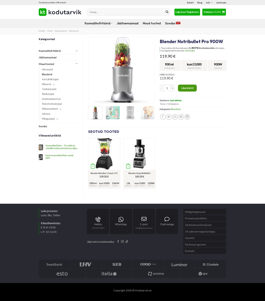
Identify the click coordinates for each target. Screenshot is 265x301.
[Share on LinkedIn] (187, 117)
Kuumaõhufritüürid (98, 23)
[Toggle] (76, 51)
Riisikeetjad (48, 94)
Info (209, 2)
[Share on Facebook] (163, 117)
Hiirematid (47, 69)
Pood (49, 31)
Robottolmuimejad (52, 103)
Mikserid (46, 84)
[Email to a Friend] (175, 117)
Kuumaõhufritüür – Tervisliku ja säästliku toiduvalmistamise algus (61, 146)
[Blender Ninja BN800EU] (139, 154)
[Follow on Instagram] (122, 241)
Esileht (190, 2)
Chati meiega (167, 224)
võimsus (218, 68)
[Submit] (167, 12)
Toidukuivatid (49, 89)
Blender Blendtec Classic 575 (104, 173)
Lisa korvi (187, 88)
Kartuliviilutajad (50, 79)
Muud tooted (152, 23)
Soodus (170, 23)
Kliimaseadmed (50, 108)
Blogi (199, 2)
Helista (98, 224)
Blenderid (73, 31)
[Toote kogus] (167, 88)
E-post (144, 224)
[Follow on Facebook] (118, 241)
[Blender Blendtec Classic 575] (104, 154)
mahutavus (169, 68)
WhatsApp (121, 224)
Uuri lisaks (190, 50)
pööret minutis (194, 68)
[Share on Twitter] (169, 117)
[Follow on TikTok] (126, 241)
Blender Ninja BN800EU (139, 173)
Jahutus (46, 113)
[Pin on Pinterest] (181, 117)
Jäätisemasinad (127, 23)
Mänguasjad (48, 118)
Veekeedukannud (51, 98)
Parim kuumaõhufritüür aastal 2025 (59, 156)
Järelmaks (221, 2)
